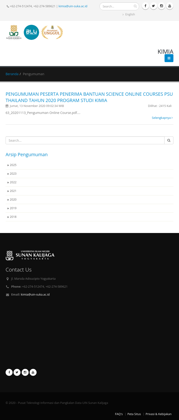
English (129, 14)
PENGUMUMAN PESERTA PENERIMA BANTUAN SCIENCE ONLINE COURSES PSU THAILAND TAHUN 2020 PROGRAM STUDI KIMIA (89, 97)
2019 (13, 208)
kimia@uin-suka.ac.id (73, 6)
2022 (13, 182)
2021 (13, 191)
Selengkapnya (162, 118)
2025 (13, 165)
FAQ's (119, 414)
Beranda (12, 74)
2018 (13, 217)
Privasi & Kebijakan (159, 414)
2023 (13, 174)
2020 (13, 199)
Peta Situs (134, 414)
